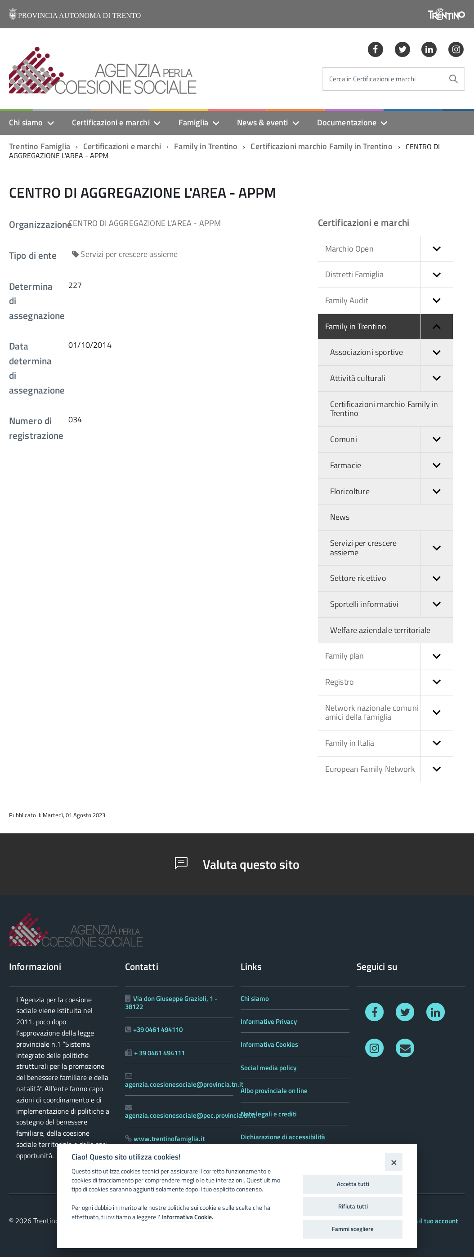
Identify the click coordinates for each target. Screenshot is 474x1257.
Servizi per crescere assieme (391, 548)
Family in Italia (389, 743)
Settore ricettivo (391, 578)
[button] (436, 249)
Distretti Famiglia (389, 275)
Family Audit (389, 301)
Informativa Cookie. (187, 1217)
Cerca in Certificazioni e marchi (372, 79)
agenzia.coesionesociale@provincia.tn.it (184, 1084)
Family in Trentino (205, 146)
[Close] (393, 1162)
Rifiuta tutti (353, 1206)
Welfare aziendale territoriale (380, 630)
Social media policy (268, 1067)
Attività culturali (391, 378)
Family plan (389, 656)
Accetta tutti (353, 1183)
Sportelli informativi (391, 604)
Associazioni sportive (391, 352)
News (340, 517)
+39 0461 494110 (158, 1029)
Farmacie (391, 465)
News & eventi (262, 122)
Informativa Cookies (269, 1044)
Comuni (391, 439)
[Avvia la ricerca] (453, 79)
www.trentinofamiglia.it (169, 1138)
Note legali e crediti (269, 1114)
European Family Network (389, 769)
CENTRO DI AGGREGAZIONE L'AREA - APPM (144, 223)
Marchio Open (389, 249)
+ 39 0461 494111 (159, 1053)
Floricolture (391, 492)
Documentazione (347, 122)
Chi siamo (26, 122)
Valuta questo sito (237, 864)
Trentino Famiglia (39, 146)
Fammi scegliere (353, 1228)
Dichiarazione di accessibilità (283, 1137)
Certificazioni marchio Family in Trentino (321, 146)
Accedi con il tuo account (422, 1221)
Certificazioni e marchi (111, 122)
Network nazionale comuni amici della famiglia (389, 712)
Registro (389, 682)
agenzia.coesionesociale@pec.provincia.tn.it (190, 1115)
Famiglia (193, 122)
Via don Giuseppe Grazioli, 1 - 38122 (171, 1002)
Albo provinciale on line (274, 1090)
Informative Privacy (269, 1021)
